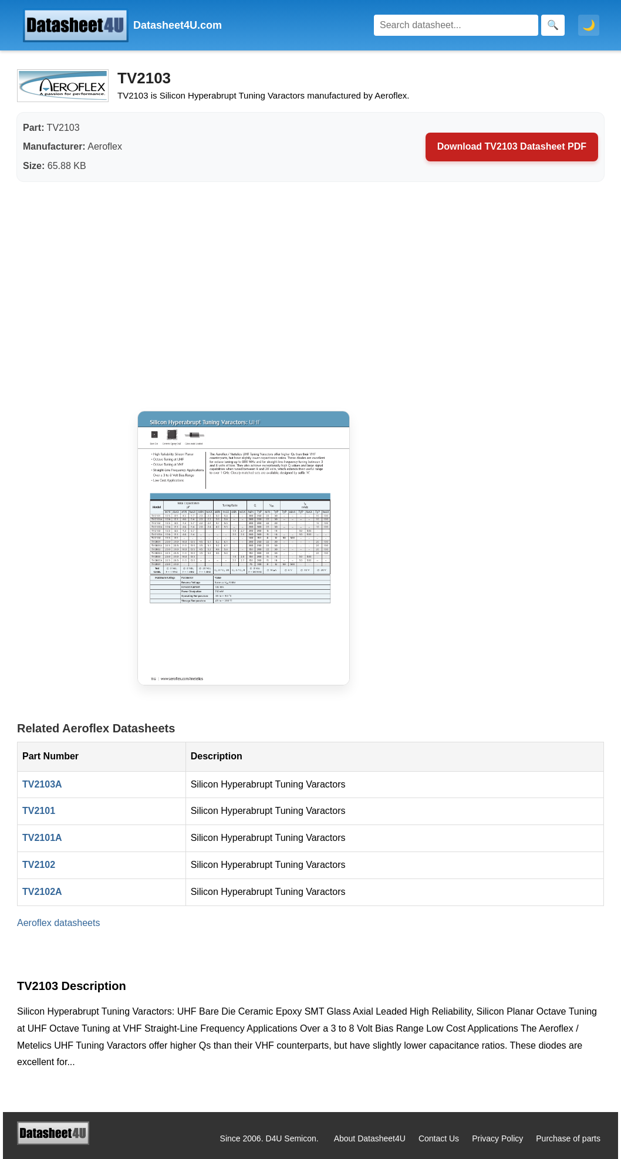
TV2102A (42, 892)
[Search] (456, 25)
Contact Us (439, 1138)
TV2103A (42, 784)
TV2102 (38, 865)
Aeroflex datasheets (58, 923)
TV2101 (38, 811)
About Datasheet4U (370, 1138)
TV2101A (42, 838)
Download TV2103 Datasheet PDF (511, 146)
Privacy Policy (497, 1138)
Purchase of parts (568, 1138)
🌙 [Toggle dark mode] (588, 25)
